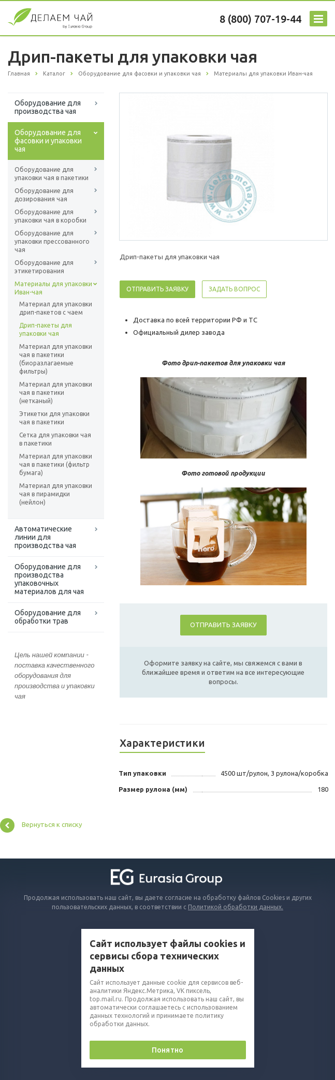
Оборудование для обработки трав (47, 617)
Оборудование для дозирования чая (44, 194)
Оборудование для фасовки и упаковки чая (48, 140)
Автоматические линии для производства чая (45, 537)
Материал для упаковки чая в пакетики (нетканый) (55, 392)
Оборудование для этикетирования (44, 266)
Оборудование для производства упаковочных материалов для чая (49, 579)
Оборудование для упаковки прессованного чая (52, 241)
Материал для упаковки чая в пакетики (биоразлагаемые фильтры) (55, 359)
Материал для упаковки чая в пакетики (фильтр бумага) (55, 464)
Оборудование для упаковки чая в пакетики (51, 173)
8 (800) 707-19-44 (260, 19)
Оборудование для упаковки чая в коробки (50, 216)
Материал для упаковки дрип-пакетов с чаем (55, 308)
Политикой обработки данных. (235, 907)
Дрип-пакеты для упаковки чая (45, 329)
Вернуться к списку (41, 825)
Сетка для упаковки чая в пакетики (55, 439)
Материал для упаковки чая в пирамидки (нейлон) (55, 494)
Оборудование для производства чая (47, 107)
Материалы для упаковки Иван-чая (53, 287)
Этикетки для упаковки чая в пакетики (54, 417)
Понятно (167, 1050)
